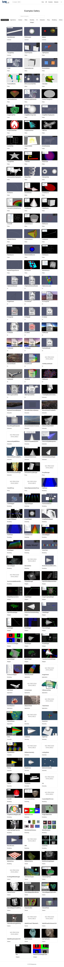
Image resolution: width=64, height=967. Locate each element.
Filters (26, 19)
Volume (60, 19)
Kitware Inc (33, 964)
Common (20, 19)
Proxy (48, 19)
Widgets (32, 22)
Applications (13, 19)
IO (37, 19)
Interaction (42, 19)
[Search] (16, 2)
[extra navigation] (61, 2)
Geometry (32, 19)
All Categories (5, 19)
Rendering (54, 19)
